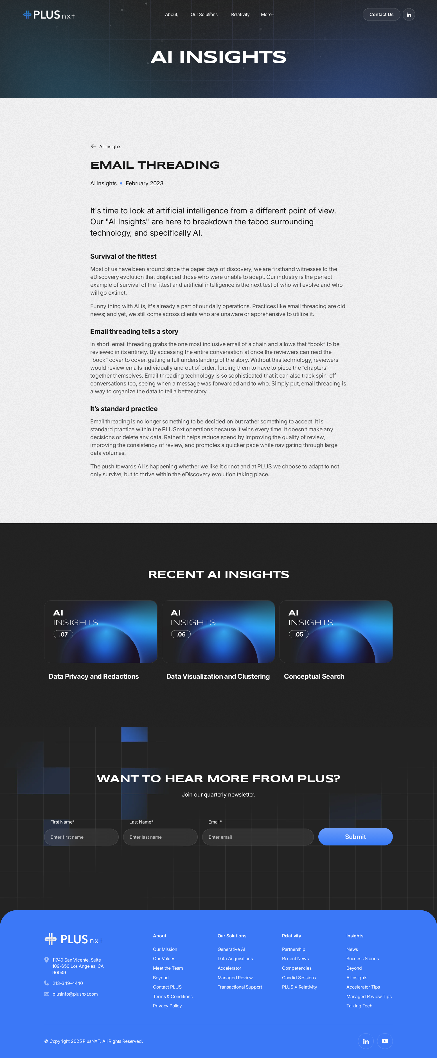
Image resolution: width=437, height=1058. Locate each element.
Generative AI (231, 949)
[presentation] (350, 863)
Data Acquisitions (235, 958)
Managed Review (235, 977)
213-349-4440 (68, 983)
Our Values (164, 958)
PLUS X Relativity (299, 987)
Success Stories (362, 958)
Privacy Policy (167, 1006)
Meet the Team (168, 968)
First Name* (62, 822)
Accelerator (229, 968)
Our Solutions (204, 14)
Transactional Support (240, 987)
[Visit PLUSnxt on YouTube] (385, 1041)
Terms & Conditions (172, 996)
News (352, 949)
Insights (355, 936)
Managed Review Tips (369, 996)
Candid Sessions (299, 977)
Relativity (240, 14)
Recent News (295, 958)
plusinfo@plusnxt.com (75, 994)
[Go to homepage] (63, 14)
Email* (215, 822)
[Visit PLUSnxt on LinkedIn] (409, 14)
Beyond (160, 977)
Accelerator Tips (363, 987)
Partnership (293, 949)
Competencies (297, 968)
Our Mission (165, 949)
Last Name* (141, 822)
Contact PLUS (167, 987)
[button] (267, 14)
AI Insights (356, 977)
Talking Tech (359, 1006)
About (171, 14)
